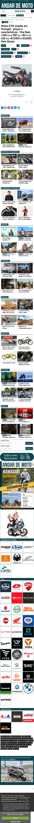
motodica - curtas (19, 19)
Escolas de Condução (12, 747)
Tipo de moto (5, 49)
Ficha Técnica (10, 796)
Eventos (4, 406)
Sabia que (5, 333)
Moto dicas (5, 370)
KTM (13, 49)
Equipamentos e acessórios (10, 188)
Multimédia (5, 261)
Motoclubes (23, 747)
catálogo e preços (11, 15)
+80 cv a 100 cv (6, 56)
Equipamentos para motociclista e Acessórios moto (16, 738)
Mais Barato (25, 45)
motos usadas (20, 15)
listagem (11, 22)
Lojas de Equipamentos (25, 743)
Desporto (4, 297)
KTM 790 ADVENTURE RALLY (16, 94)
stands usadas (22, 17)
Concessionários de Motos (9, 741)
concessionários (14, 17)
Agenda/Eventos (16, 736)
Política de (15, 821)
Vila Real (18, 56)
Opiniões (4, 224)
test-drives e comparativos (7, 19)
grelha (6, 22)
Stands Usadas (22, 741)
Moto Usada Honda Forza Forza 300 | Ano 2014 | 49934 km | (17, 769)
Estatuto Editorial (19, 796)
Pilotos (10, 749)
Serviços (15, 749)
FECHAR (15, 818)
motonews (29, 17)
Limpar (3, 45)
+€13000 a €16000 (7, 52)
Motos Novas (26, 736)
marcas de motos (5, 17)
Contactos (4, 796)
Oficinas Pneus (12, 743)
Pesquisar (29, 443)
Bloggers (3, 749)
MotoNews (5, 115)
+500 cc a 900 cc (22, 52)
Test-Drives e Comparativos (10, 152)
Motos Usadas (5, 736)
